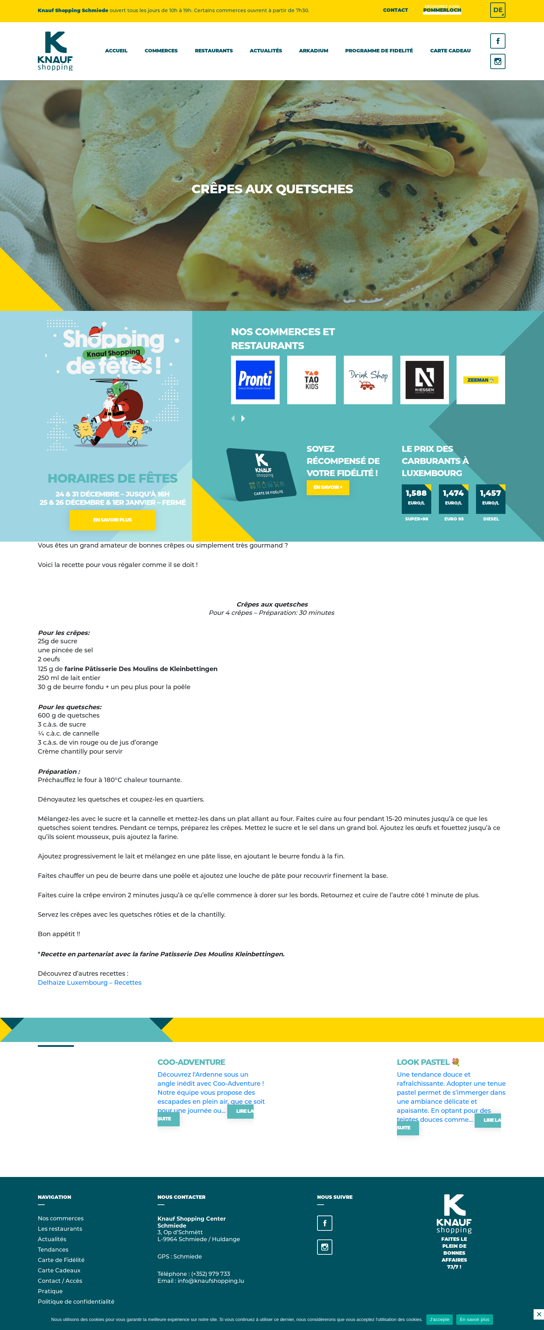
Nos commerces (61, 1219)
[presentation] (243, 418)
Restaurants (214, 51)
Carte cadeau (450, 51)
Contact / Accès (60, 1281)
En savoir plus (474, 1319)
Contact (395, 10)
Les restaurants (60, 1229)
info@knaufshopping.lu (211, 1281)
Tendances (53, 1250)
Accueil (116, 51)
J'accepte (440, 1319)
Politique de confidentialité (76, 1302)
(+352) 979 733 (210, 1274)
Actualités (266, 51)
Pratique (50, 1292)
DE (498, 10)
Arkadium (313, 51)
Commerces (161, 51)
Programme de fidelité (379, 51)
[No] (539, 1314)
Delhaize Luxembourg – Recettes (90, 983)
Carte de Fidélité (61, 1260)
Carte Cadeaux (59, 1271)
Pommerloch (442, 10)
